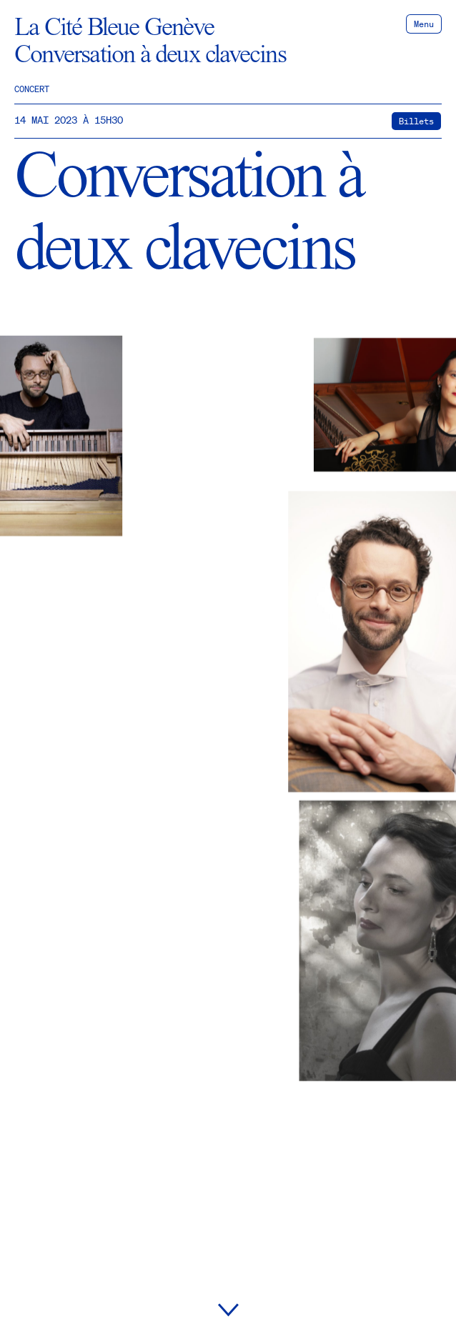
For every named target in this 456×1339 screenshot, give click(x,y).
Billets (416, 121)
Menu (424, 24)
